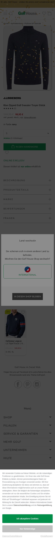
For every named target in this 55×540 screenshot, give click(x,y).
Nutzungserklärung (44, 505)
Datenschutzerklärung (21, 505)
